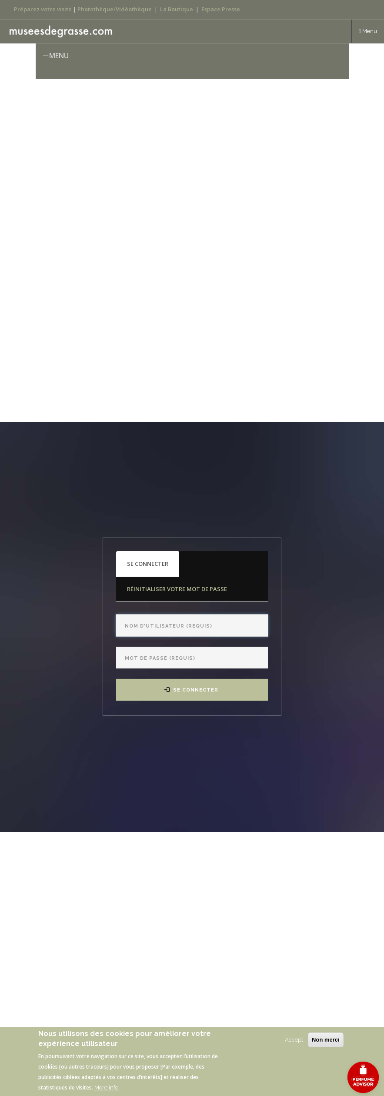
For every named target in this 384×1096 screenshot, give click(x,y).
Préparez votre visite (43, 9)
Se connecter (153, 568)
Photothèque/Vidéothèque (114, 9)
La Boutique (176, 9)
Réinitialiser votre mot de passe (177, 589)
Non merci (326, 1039)
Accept (294, 1039)
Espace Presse (220, 9)
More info (106, 1087)
